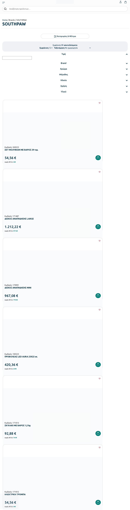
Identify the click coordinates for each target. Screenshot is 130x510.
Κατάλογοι (70, 452)
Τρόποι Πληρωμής (94, 448)
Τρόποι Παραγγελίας (95, 445)
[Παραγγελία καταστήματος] (77, 48)
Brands (68, 456)
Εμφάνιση (44, 48)
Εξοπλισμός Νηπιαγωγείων (54, 455)
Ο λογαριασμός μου (115, 445)
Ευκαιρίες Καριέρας (72, 460)
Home (4, 20)
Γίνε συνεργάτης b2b (73, 463)
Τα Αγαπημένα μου (115, 448)
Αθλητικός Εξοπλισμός (52, 477)
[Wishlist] (39, 103)
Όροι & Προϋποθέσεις (95, 460)
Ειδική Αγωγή (49, 481)
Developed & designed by (65, 507)
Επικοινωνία (113, 452)
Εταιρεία (69, 445)
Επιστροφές (92, 456)
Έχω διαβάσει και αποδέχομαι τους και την (96, 408)
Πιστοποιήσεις (71, 448)
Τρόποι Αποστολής (94, 452)
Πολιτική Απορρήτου (95, 463)
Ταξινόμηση (59, 48)
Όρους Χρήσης (105, 407)
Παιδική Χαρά (49, 473)
